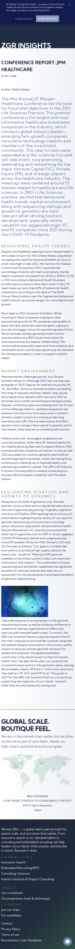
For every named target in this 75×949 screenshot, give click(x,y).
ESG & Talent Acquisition (37, 805)
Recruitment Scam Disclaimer (21, 940)
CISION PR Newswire (15, 538)
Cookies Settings (23, 18)
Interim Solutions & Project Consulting (27, 879)
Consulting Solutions (15, 873)
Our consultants (12, 892)
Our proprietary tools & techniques (25, 898)
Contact (7, 923)
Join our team (10, 909)
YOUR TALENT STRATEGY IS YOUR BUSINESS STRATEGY (37, 800)
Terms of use (10, 934)
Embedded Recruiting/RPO (20, 867)
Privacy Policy (10, 929)
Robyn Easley (21, 89)
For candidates (11, 915)
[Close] (70, 3)
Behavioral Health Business (47, 280)
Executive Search (13, 862)
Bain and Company (41, 446)
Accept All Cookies (47, 18)
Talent (37, 810)
